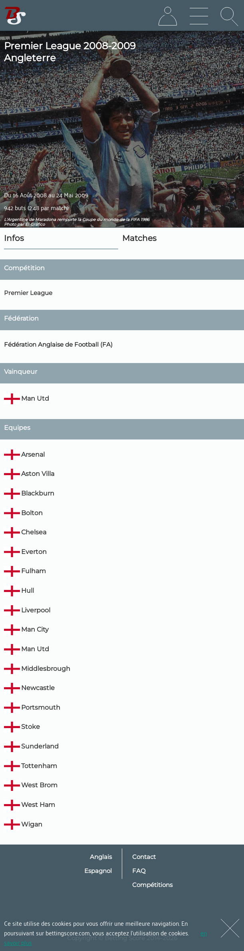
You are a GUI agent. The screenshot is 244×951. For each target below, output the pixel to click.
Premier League (28, 293)
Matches (139, 238)
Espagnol (98, 871)
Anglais (101, 857)
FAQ (139, 871)
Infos (14, 238)
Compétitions (152, 885)
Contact (144, 857)
